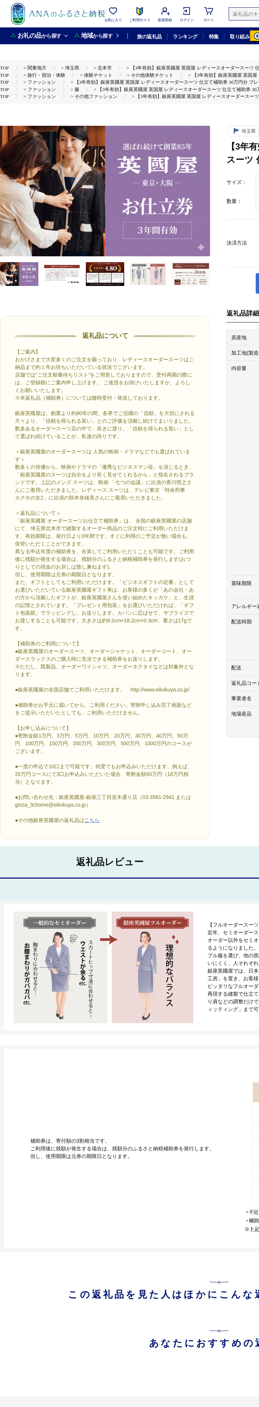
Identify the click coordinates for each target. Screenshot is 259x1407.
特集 (214, 36)
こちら (92, 820)
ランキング (185, 36)
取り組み (240, 36)
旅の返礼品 (149, 36)
